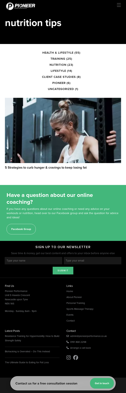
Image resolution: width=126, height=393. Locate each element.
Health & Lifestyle (58, 46)
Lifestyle (58, 64)
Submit (63, 265)
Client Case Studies (59, 70)
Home (69, 286)
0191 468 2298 (76, 337)
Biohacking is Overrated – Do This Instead (27, 346)
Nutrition (58, 58)
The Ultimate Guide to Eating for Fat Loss (27, 357)
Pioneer (59, 76)
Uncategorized (61, 82)
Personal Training (75, 297)
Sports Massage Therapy (79, 303)
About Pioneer (74, 292)
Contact (70, 315)
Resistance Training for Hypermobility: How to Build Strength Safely (32, 333)
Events (70, 309)
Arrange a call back (78, 342)
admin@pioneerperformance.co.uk (86, 331)
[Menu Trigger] (119, 5)
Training (58, 52)
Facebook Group (21, 224)
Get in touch (102, 383)
